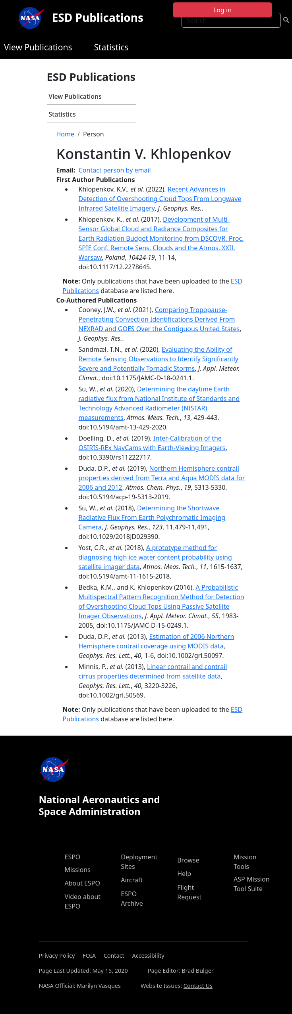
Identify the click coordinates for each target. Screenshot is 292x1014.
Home (65, 134)
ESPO (73, 857)
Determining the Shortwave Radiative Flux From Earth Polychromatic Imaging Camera (152, 517)
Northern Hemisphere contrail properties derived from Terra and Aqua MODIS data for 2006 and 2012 (162, 478)
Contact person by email (115, 170)
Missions (78, 869)
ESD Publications (97, 17)
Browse (188, 860)
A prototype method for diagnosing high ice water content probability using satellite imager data (155, 557)
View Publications (38, 47)
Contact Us (198, 985)
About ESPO (82, 883)
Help (184, 873)
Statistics (111, 47)
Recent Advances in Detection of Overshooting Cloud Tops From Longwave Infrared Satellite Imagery (160, 199)
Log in (222, 10)
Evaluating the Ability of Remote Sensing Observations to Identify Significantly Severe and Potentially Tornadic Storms (159, 359)
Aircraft (132, 880)
